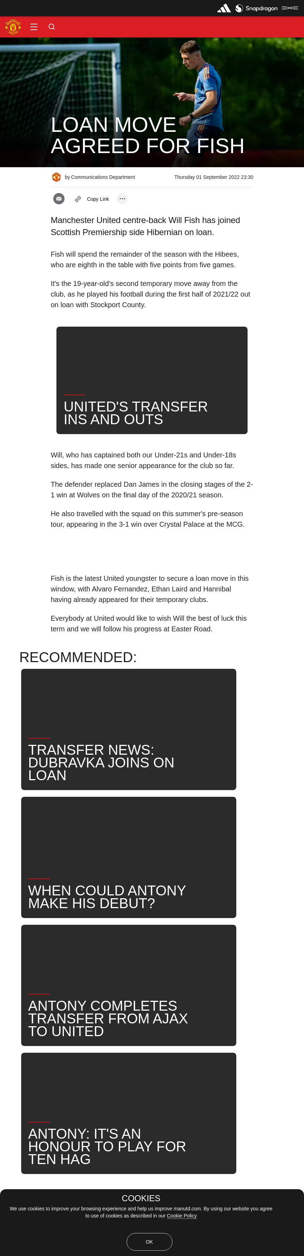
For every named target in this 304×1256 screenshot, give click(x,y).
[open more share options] (122, 198)
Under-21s (84, 949)
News (15, 949)
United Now (241, 949)
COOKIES (141, 1198)
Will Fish (126, 949)
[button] (34, 26)
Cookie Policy (182, 1216)
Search (199, 949)
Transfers (20, 972)
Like (46, 949)
